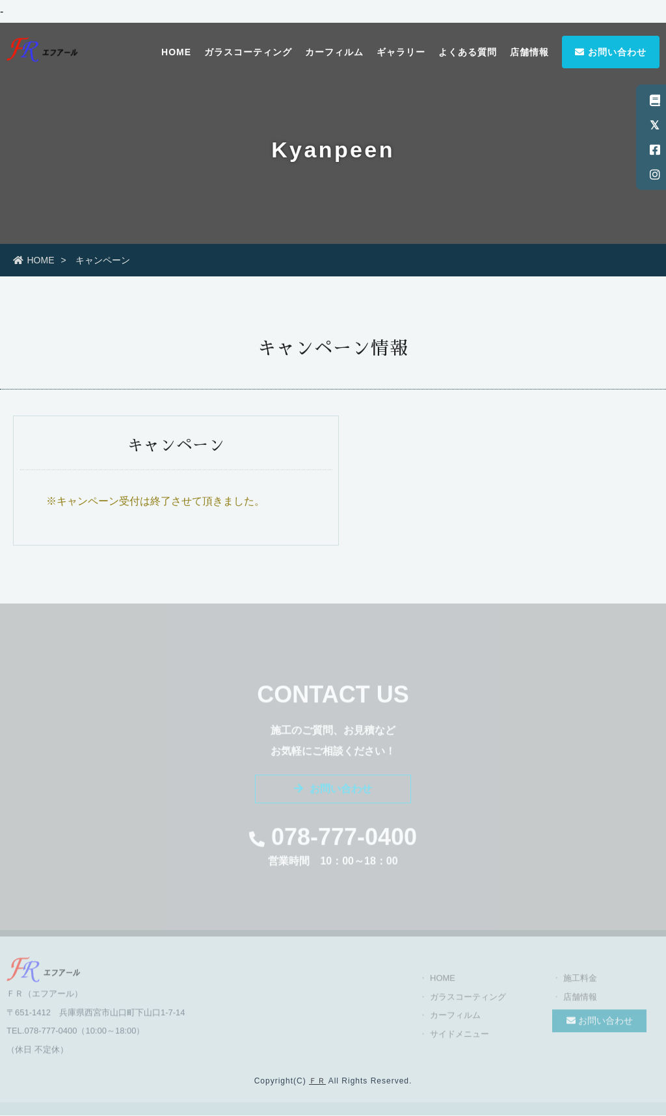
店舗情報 (529, 52)
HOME (176, 52)
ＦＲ (317, 1080)
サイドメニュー (459, 1039)
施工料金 (580, 984)
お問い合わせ (610, 52)
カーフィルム (334, 52)
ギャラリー (401, 52)
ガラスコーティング (248, 52)
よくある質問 (467, 52)
